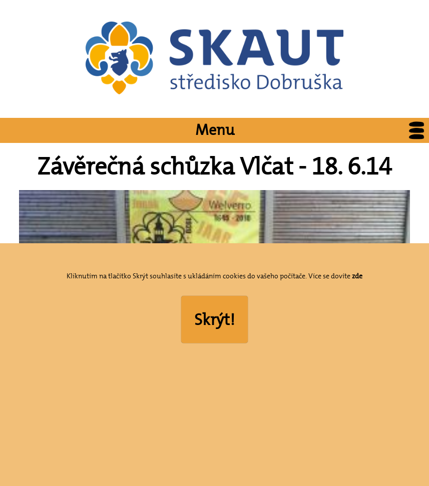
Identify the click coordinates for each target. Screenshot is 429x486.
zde (357, 275)
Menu (312, 130)
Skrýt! (214, 319)
